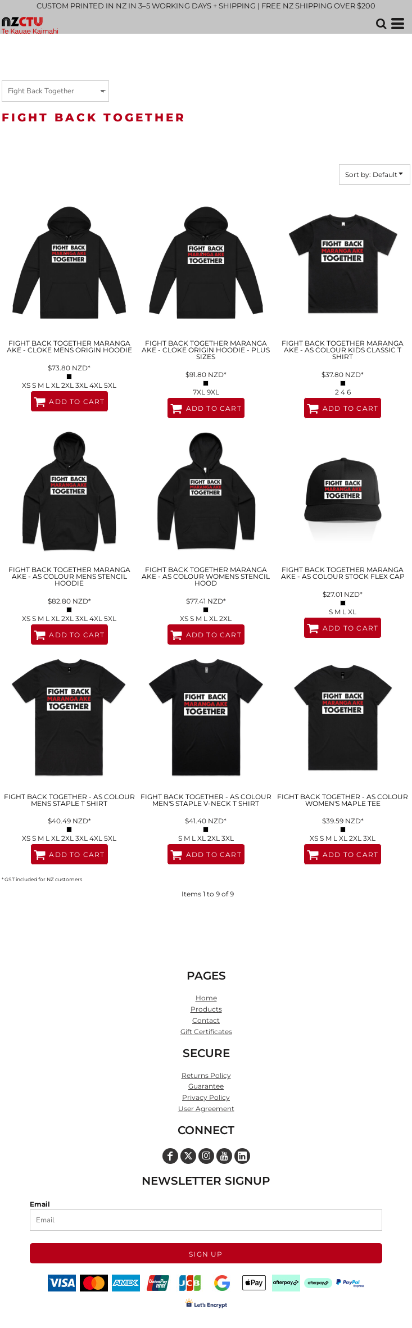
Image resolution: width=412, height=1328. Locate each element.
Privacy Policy (206, 1097)
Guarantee (206, 1086)
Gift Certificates (206, 1031)
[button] (381, 23)
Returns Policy (206, 1075)
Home (206, 998)
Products (206, 1009)
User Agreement (206, 1108)
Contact (206, 1020)
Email (40, 1204)
